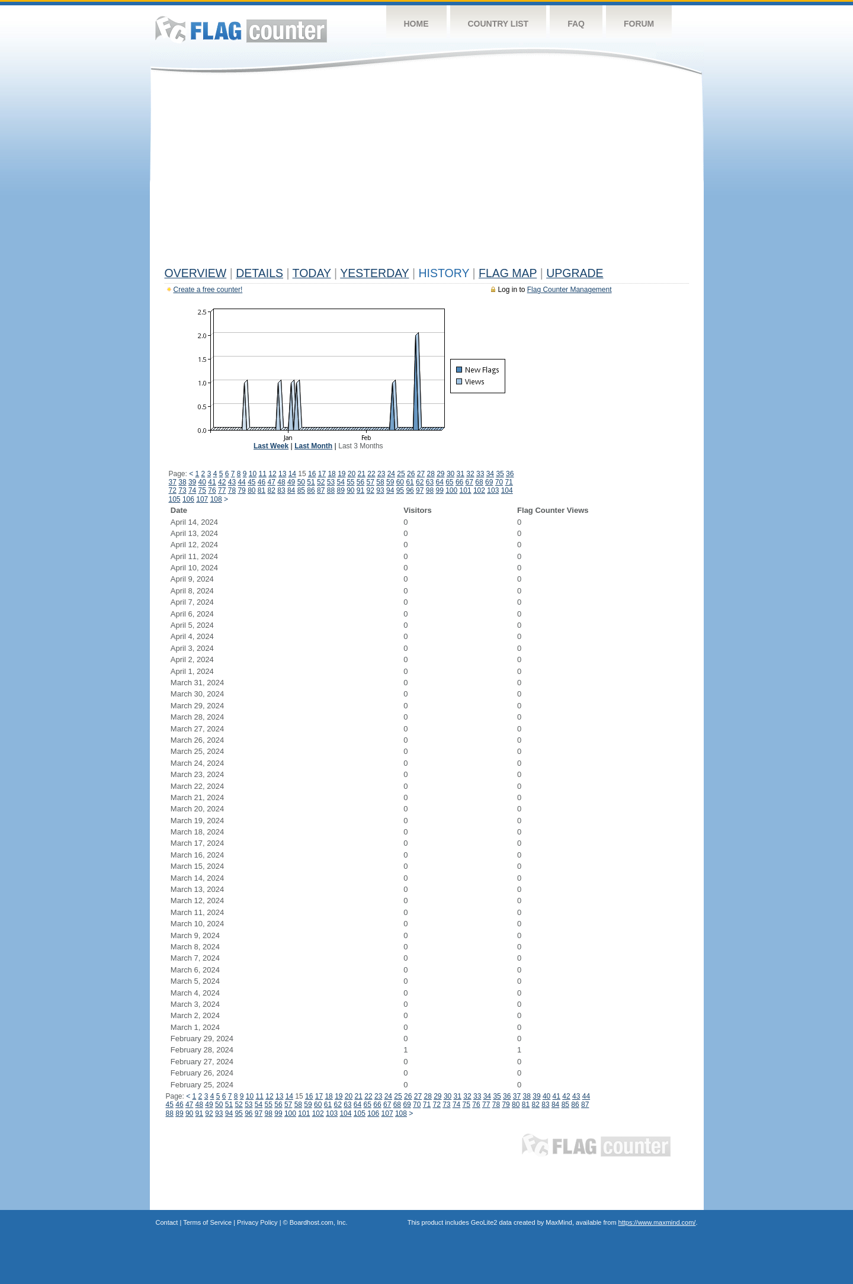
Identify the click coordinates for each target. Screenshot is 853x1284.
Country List (498, 23)
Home (416, 23)
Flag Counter (241, 29)
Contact (167, 1222)
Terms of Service (207, 1222)
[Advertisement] (427, 173)
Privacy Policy (257, 1222)
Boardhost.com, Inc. (319, 1222)
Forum (639, 23)
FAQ (576, 23)
